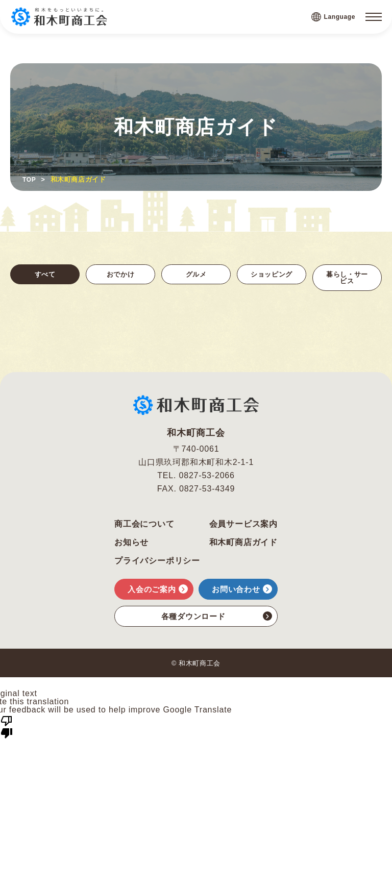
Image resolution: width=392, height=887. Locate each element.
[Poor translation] (7, 729)
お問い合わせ (242, 592)
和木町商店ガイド (243, 545)
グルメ (196, 274)
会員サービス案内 (243, 527)
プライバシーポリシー (157, 564)
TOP (29, 179)
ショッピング (271, 278)
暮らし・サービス (347, 278)
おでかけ (120, 274)
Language (333, 16)
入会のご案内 (158, 592)
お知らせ (131, 545)
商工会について (144, 527)
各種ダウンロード (217, 619)
